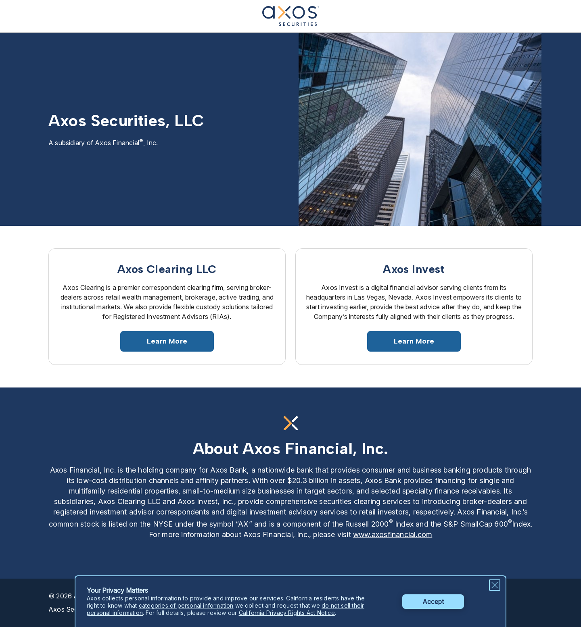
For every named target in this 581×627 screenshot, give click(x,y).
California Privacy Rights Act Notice (287, 612)
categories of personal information (186, 605)
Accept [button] (433, 602)
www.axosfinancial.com (392, 534)
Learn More (167, 341)
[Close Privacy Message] (494, 585)
